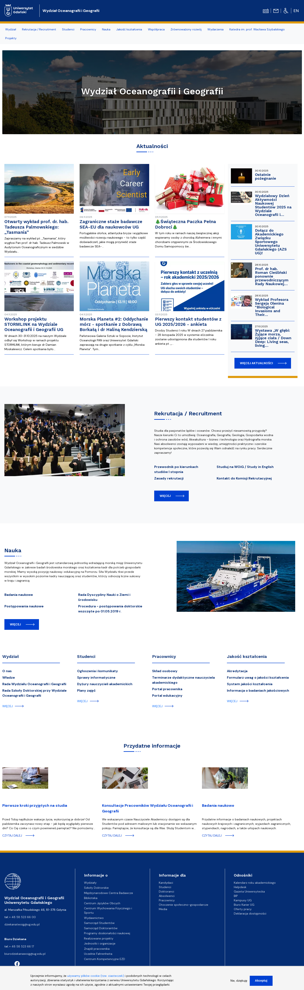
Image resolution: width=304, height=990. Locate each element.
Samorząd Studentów (99, 923)
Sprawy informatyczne (96, 677)
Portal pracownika (167, 689)
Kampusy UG (243, 900)
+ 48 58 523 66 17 (21, 946)
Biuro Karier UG (244, 905)
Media (163, 909)
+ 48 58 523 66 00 (22, 917)
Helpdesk (240, 887)
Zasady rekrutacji (169, 478)
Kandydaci (166, 883)
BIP (236, 896)
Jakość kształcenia (129, 29)
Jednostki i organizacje (99, 943)
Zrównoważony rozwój (186, 29)
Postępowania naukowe (24, 606)
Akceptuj (261, 981)
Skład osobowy (164, 671)
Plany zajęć (86, 690)
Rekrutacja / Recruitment (39, 29)
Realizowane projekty (98, 938)
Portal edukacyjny (167, 695)
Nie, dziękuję (238, 982)
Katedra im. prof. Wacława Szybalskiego (257, 29)
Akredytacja (237, 671)
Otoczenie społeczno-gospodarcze (183, 905)
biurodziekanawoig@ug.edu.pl (24, 954)
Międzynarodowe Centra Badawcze (108, 893)
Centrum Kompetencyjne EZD (104, 959)
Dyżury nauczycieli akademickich (104, 684)
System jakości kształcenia (249, 684)
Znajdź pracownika (97, 949)
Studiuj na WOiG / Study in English (245, 467)
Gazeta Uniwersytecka (249, 891)
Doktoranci (166, 891)
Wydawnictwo (94, 918)
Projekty (11, 38)
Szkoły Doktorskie (96, 888)
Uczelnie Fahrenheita (98, 954)
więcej (165, 496)
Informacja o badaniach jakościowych (258, 690)
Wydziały (90, 883)
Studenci (68, 29)
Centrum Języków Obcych (102, 903)
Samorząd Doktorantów (101, 928)
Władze (8, 677)
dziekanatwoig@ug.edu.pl (22, 924)
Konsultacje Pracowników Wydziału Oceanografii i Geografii (147, 808)
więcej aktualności (256, 363)
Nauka (106, 29)
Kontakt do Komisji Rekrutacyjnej (244, 478)
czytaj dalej (12, 835)
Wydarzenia (215, 29)
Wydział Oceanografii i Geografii (71, 10)
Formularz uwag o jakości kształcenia (258, 677)
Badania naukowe (18, 594)
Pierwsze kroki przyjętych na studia (34, 805)
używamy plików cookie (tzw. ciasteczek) (95, 977)
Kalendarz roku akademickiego (255, 883)
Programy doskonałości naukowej (107, 933)
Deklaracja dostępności (250, 913)
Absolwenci (167, 896)
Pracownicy (88, 29)
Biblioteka (90, 898)
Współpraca (156, 29)
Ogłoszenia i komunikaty (97, 671)
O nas (7, 671)
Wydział (10, 29)
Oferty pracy (243, 909)
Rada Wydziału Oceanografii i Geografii (34, 684)
